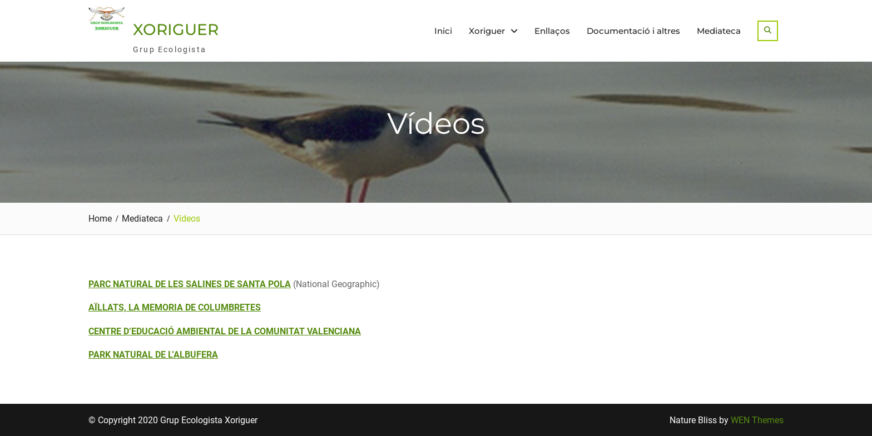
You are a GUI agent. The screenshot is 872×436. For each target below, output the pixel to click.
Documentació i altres (633, 31)
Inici (443, 31)
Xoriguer (487, 31)
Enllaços (552, 31)
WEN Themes (757, 420)
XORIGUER (176, 29)
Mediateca (719, 31)
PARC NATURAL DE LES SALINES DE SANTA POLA (189, 284)
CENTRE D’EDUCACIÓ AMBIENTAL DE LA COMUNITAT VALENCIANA (224, 331)
